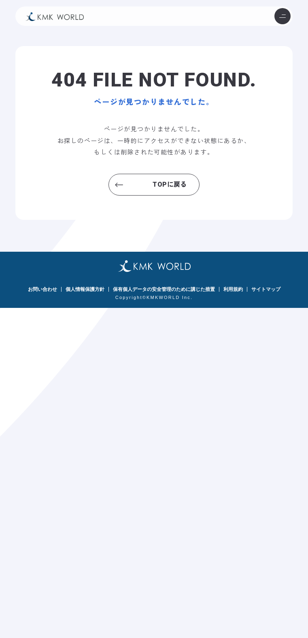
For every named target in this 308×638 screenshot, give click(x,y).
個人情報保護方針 (85, 289)
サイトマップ (265, 289)
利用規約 (233, 289)
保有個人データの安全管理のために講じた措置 (164, 289)
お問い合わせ (42, 289)
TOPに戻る (170, 184)
